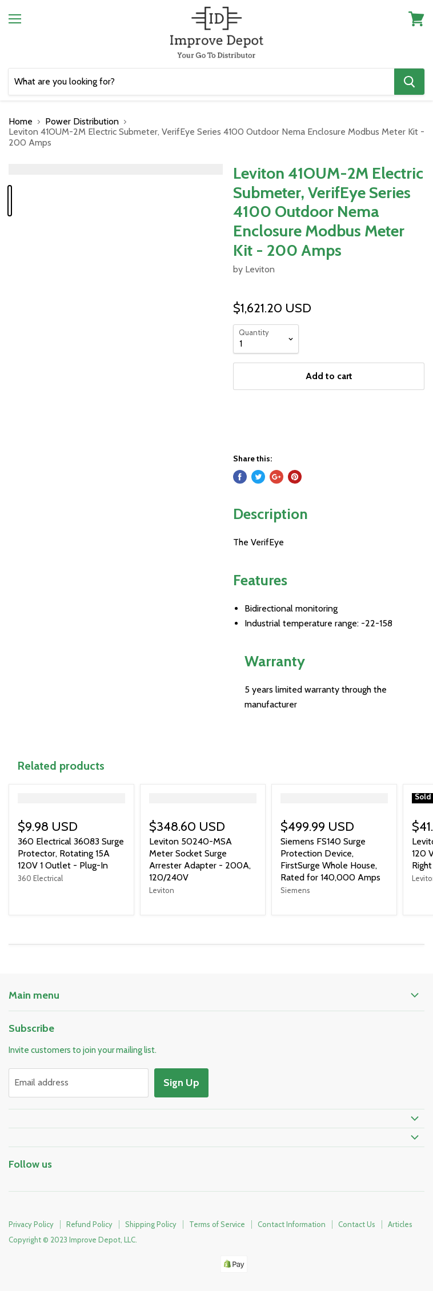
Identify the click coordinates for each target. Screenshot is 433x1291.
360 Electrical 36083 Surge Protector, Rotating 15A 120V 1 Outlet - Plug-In (71, 853)
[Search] (201, 82)
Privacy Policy (31, 1224)
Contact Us (356, 1224)
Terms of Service (217, 1224)
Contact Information (292, 1224)
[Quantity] (266, 338)
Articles (400, 1224)
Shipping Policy (151, 1224)
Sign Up (181, 1082)
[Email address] (79, 1082)
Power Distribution (82, 121)
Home (21, 121)
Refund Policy (89, 1224)
